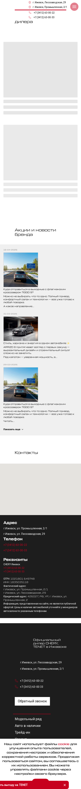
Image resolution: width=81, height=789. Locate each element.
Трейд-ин (22, 732)
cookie (64, 744)
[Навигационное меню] (74, 6)
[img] (19, 5)
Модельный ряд (28, 719)
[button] (32, 701)
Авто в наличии (27, 726)
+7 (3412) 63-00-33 (43, 17)
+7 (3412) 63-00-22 (44, 12)
